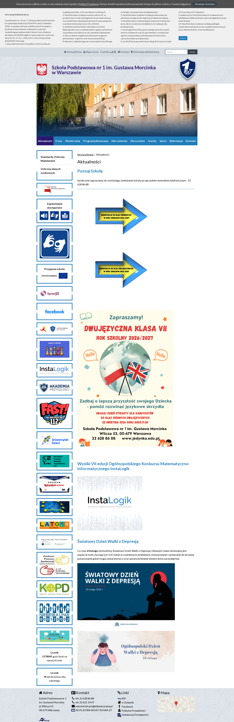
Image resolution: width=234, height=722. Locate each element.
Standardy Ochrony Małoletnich (53, 158)
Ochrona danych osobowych (51, 170)
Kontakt (191, 140)
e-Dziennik (125, 702)
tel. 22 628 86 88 (82, 698)
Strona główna (73, 51)
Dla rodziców (119, 140)
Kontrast (124, 51)
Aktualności (45, 140)
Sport (163, 140)
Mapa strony (91, 51)
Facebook (125, 706)
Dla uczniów (137, 140)
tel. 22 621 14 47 (82, 702)
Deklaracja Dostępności (133, 715)
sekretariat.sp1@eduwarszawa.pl (92, 706)
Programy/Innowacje (95, 140)
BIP (121, 698)
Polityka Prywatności (131, 710)
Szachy (152, 140)
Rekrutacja (176, 140)
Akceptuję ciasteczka (205, 4)
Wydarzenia (72, 140)
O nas (58, 140)
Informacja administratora (145, 51)
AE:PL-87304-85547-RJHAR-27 (91, 710)
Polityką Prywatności (89, 4)
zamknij (183, 38)
